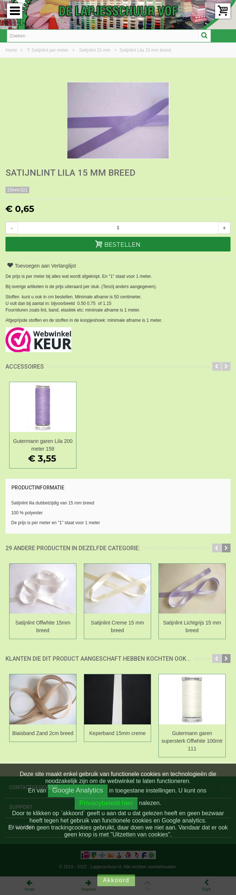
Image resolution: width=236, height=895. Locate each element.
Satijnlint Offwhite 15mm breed (43, 626)
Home (11, 50)
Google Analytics (77, 790)
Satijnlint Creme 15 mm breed (117, 626)
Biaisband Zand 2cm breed (42, 733)
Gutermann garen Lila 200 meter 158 (42, 445)
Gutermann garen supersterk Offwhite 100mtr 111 (192, 741)
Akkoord (116, 880)
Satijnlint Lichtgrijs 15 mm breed (192, 626)
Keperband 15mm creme (117, 733)
